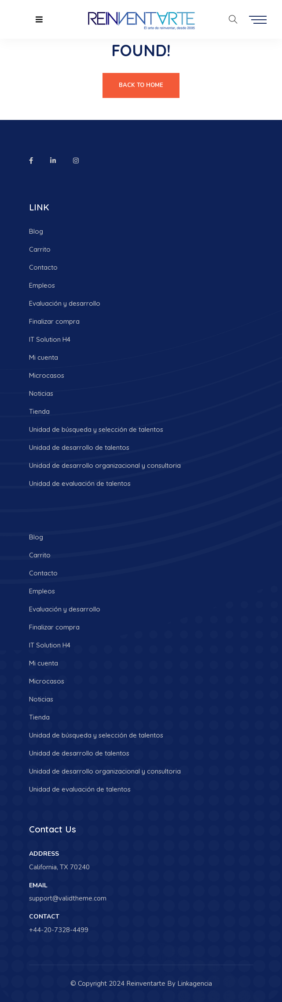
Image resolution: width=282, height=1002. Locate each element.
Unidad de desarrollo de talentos (79, 447)
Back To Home (141, 85)
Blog (36, 231)
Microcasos (46, 375)
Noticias (41, 393)
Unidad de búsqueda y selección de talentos (96, 429)
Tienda (39, 411)
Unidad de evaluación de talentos (80, 483)
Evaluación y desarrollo (64, 303)
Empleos (42, 285)
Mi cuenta (43, 357)
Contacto (43, 267)
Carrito (40, 249)
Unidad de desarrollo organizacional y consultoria (105, 465)
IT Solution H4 (49, 339)
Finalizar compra (54, 321)
